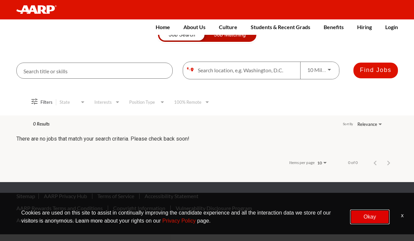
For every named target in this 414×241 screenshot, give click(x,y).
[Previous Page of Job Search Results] (375, 162)
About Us (194, 27)
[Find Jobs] (375, 70)
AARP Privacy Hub (65, 196)
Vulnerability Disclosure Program (214, 208)
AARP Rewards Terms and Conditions (59, 208)
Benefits (334, 27)
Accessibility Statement (171, 196)
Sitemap (25, 196)
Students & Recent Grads (280, 27)
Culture (228, 27)
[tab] (182, 35)
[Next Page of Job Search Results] (388, 162)
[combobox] (94, 71)
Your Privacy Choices (77, 220)
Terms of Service (115, 196)
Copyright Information (139, 208)
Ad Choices (29, 220)
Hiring (364, 27)
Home (163, 27)
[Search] (375, 70)
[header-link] (39, 9)
